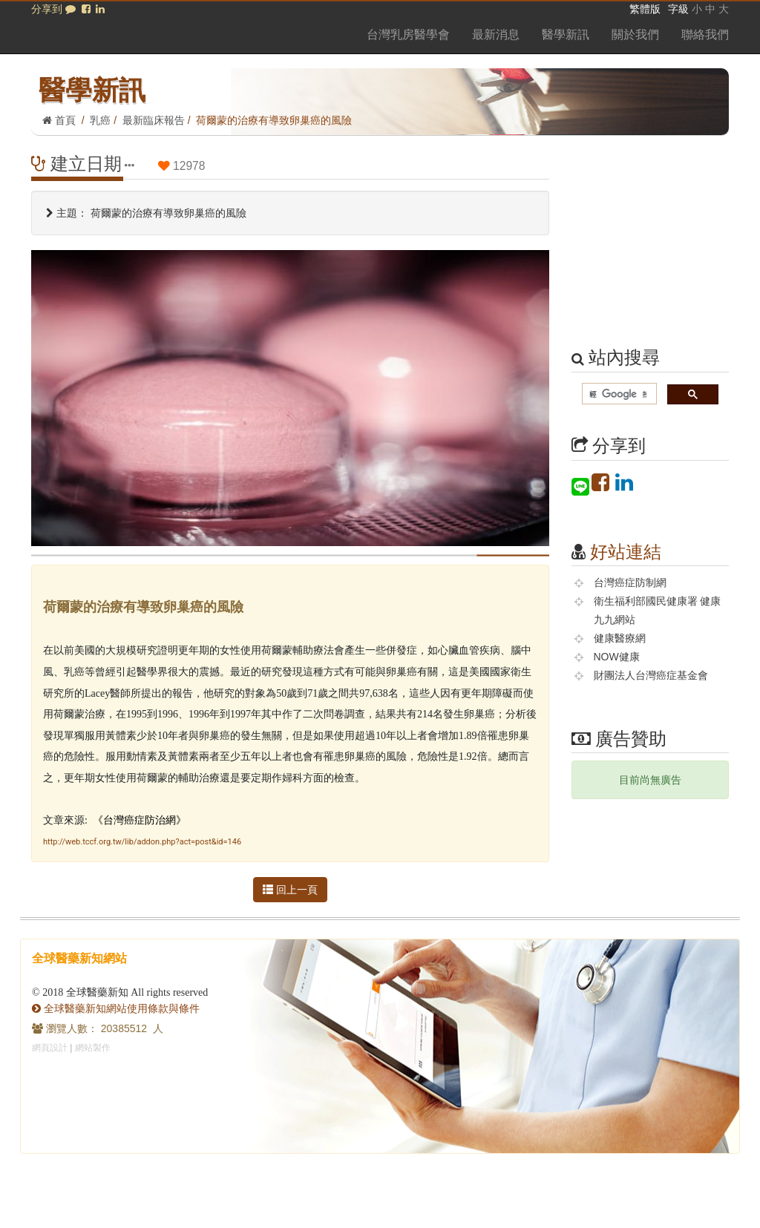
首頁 (59, 120)
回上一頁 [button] (290, 890)
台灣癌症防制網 (630, 582)
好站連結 (625, 552)
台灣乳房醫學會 (408, 34)
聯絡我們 (705, 34)
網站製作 (93, 1048)
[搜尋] (618, 394)
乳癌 (100, 120)
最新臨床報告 (153, 120)
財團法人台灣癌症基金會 (651, 675)
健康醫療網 (620, 638)
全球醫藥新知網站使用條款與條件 (116, 1008)
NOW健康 (617, 657)
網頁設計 (50, 1048)
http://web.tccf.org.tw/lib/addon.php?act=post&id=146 (142, 842)
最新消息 (496, 34)
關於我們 (635, 34)
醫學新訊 (565, 34)
